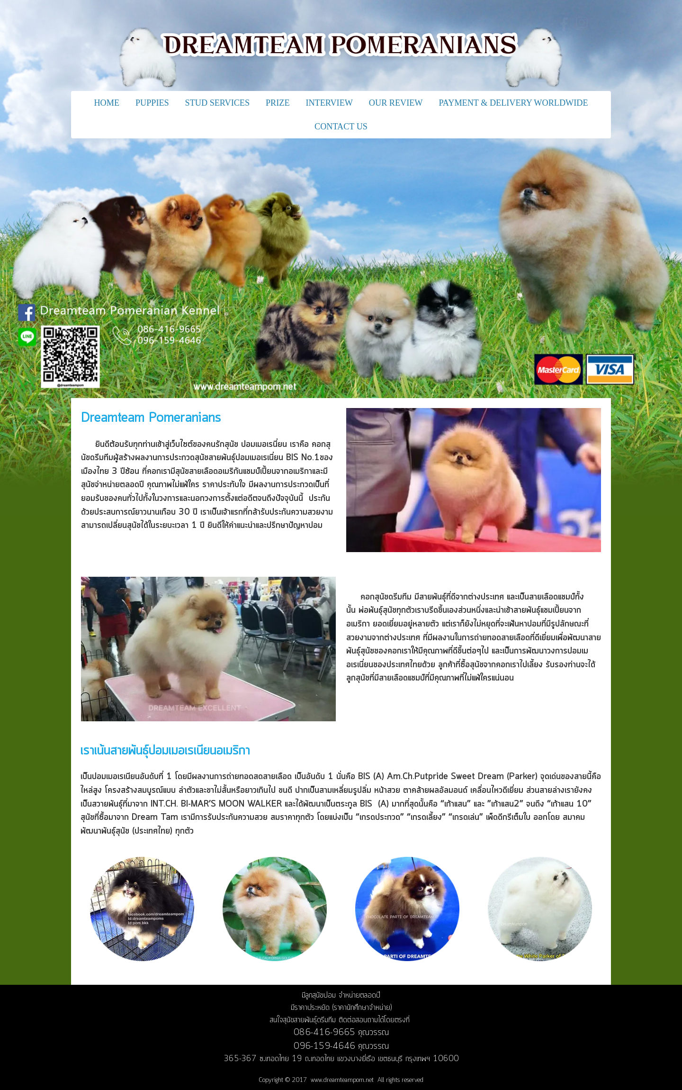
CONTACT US (341, 126)
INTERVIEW (329, 103)
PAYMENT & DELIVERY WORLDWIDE (513, 103)
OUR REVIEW (396, 103)
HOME (106, 103)
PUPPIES (152, 103)
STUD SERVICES (217, 103)
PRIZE (278, 103)
